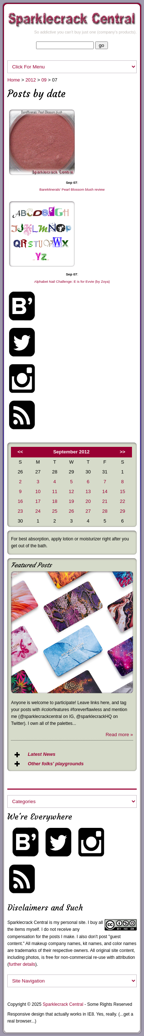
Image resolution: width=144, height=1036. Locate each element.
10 (37, 491)
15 (122, 491)
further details (22, 964)
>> (122, 452)
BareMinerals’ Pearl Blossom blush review (72, 189)
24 (37, 511)
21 (104, 501)
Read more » (119, 734)
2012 (31, 80)
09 (43, 80)
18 (54, 501)
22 (122, 501)
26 (71, 511)
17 (37, 501)
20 (87, 501)
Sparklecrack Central (27, 922)
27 (87, 511)
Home (13, 80)
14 (104, 491)
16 (20, 501)
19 (71, 501)
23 (20, 511)
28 (104, 511)
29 (122, 511)
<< (20, 452)
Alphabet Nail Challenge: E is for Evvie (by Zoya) (72, 281)
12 (71, 491)
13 (87, 491)
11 (54, 491)
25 (54, 511)
